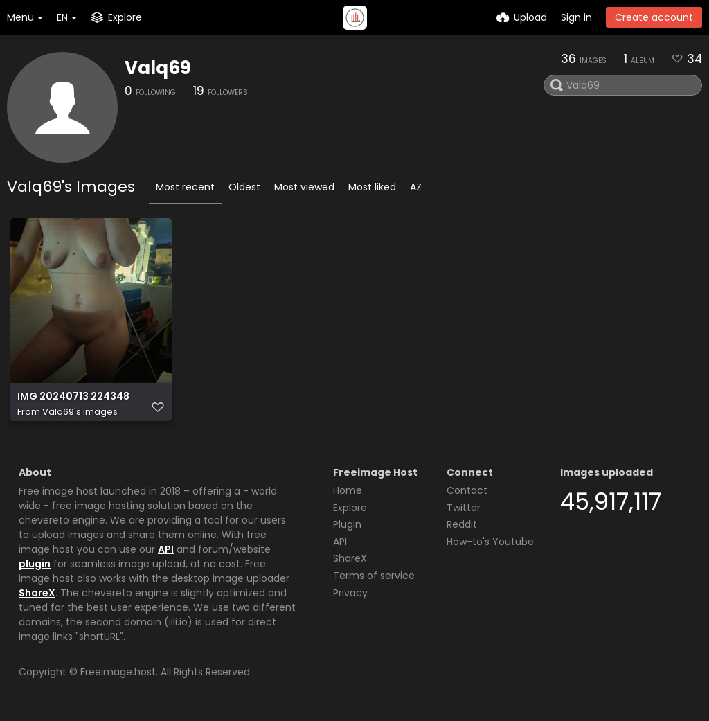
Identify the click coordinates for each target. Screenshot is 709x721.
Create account (654, 17)
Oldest (244, 187)
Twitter (464, 508)
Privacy (350, 593)
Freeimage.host (118, 672)
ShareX (37, 593)
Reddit (462, 524)
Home (347, 490)
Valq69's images (80, 411)
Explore (350, 508)
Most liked (372, 187)
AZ (416, 187)
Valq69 (158, 67)
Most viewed (304, 187)
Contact (467, 490)
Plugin (347, 524)
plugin (35, 564)
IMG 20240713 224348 (73, 396)
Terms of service (374, 575)
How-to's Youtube (490, 542)
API (166, 549)
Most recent (185, 187)
